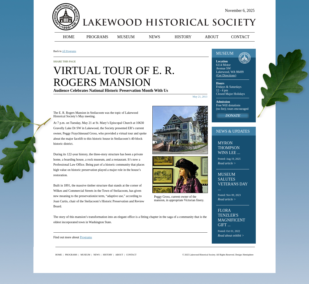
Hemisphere (248, 254)
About (212, 37)
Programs (97, 37)
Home (69, 37)
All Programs (69, 51)
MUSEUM (225, 53)
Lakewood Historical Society (202, 254)
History (183, 37)
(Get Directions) (226, 75)
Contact (240, 37)
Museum (126, 37)
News (154, 37)
